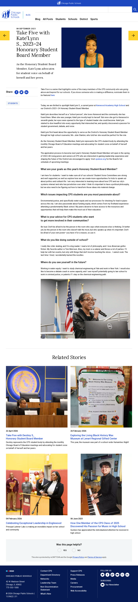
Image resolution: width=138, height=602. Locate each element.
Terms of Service (95, 557)
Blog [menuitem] (37, 19)
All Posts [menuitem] (48, 19)
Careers (74, 583)
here (53, 95)
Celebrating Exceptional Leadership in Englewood (33, 523)
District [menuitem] (84, 19)
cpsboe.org (100, 159)
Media (73, 579)
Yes (65, 550)
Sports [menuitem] (94, 19)
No (79, 550)
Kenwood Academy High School (110, 105)
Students (13, 103)
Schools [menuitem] (72, 19)
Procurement (76, 587)
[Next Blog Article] (133, 36)
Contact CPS (46, 571)
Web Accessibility (78, 591)
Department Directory (50, 575)
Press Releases (77, 575)
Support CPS (76, 571)
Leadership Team (48, 583)
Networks (44, 579)
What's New (45, 594)
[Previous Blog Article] (5, 36)
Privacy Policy (78, 557)
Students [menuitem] (60, 19)
